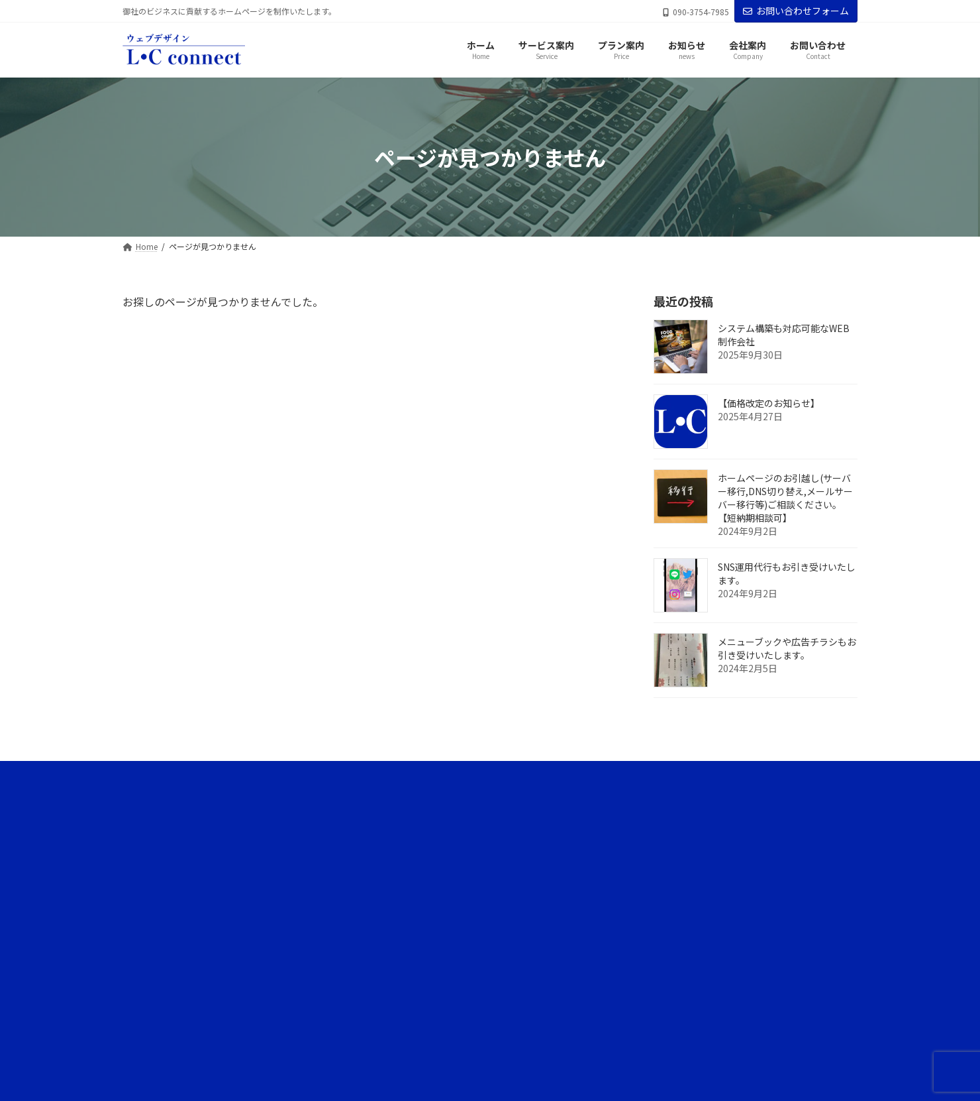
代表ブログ (661, 942)
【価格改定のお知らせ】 (769, 403)
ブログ (653, 919)
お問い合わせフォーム (796, 10)
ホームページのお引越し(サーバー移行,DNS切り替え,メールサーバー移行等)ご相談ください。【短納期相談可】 (785, 498)
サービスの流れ (661, 850)
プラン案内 (653, 872)
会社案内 (649, 964)
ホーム (646, 803)
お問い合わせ (657, 1034)
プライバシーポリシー (673, 988)
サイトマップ (657, 1011)
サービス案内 (657, 827)
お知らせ (649, 895)
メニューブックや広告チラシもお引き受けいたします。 (787, 649)
